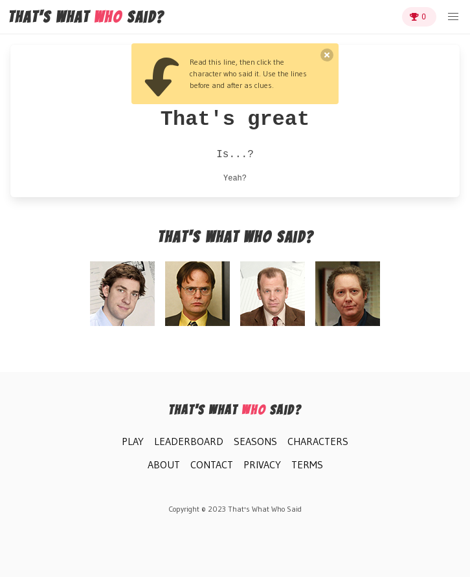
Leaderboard (188, 441)
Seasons (255, 441)
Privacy (262, 464)
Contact (211, 464)
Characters (317, 441)
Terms (307, 464)
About (164, 464)
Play (133, 441)
